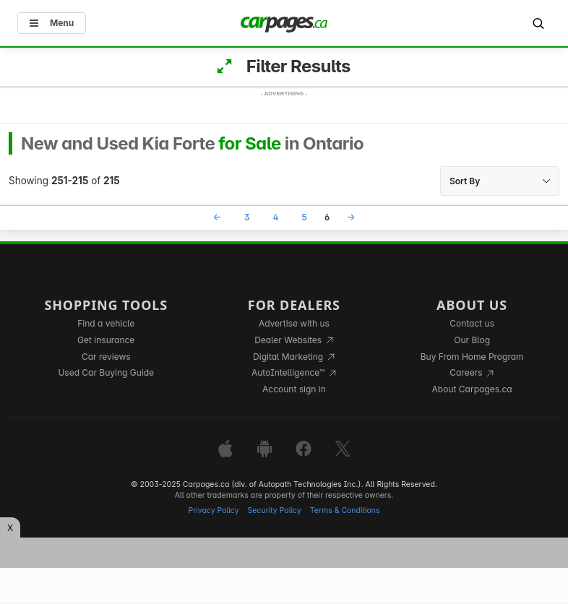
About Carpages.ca (472, 389)
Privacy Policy (213, 510)
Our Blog (472, 340)
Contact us (471, 323)
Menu (52, 22)
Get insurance (105, 340)
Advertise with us (294, 323)
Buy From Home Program (472, 356)
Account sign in (294, 389)
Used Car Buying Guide (106, 372)
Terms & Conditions (345, 510)
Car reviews (106, 356)
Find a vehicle (105, 323)
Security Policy (274, 510)
